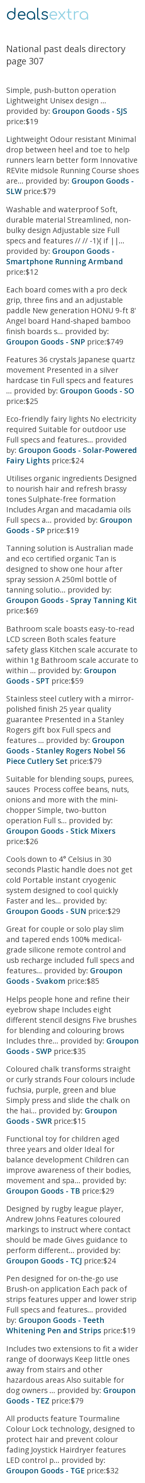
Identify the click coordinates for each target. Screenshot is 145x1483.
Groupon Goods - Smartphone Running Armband (64, 256)
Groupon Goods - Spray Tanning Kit (71, 600)
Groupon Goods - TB (43, 1191)
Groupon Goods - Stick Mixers (61, 831)
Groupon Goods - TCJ (44, 1260)
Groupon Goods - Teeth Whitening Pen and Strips (55, 1325)
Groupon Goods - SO (97, 390)
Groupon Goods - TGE (45, 1470)
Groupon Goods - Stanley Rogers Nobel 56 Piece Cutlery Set (65, 750)
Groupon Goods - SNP (45, 341)
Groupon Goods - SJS (89, 111)
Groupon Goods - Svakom (64, 975)
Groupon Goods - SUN (46, 911)
